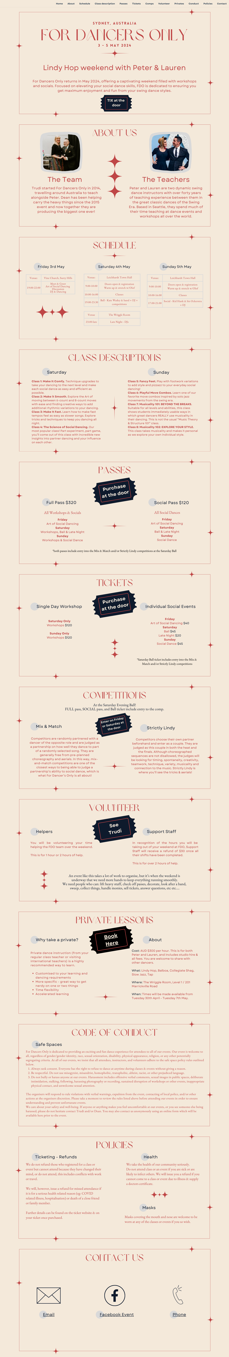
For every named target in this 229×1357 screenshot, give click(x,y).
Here (112, 943)
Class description (105, 3)
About (71, 3)
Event (128, 1315)
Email (49, 1315)
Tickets (136, 3)
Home (59, 3)
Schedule (84, 3)
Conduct (194, 3)
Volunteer (164, 3)
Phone (179, 1315)
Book (111, 936)
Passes (124, 3)
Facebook (111, 1315)
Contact (222, 3)
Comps (149, 3)
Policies (207, 3)
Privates (179, 3)
